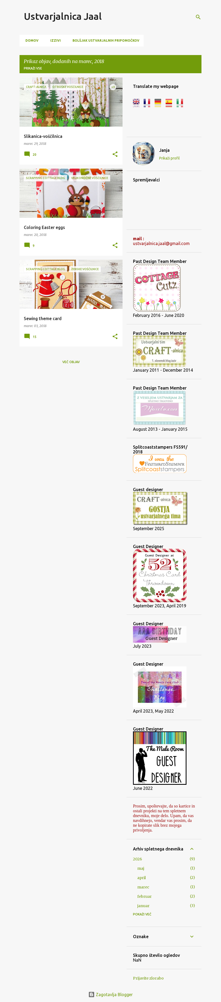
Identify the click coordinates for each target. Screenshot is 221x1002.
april (141, 877)
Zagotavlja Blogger (110, 994)
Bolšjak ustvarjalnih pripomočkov (104, 40)
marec (143, 887)
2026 (137, 859)
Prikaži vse (33, 68)
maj (140, 868)
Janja (164, 150)
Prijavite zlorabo (148, 978)
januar (143, 905)
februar (144, 896)
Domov (30, 40)
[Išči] (198, 17)
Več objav (71, 362)
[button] (115, 154)
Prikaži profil (169, 158)
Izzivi (54, 40)
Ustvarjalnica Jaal (63, 16)
